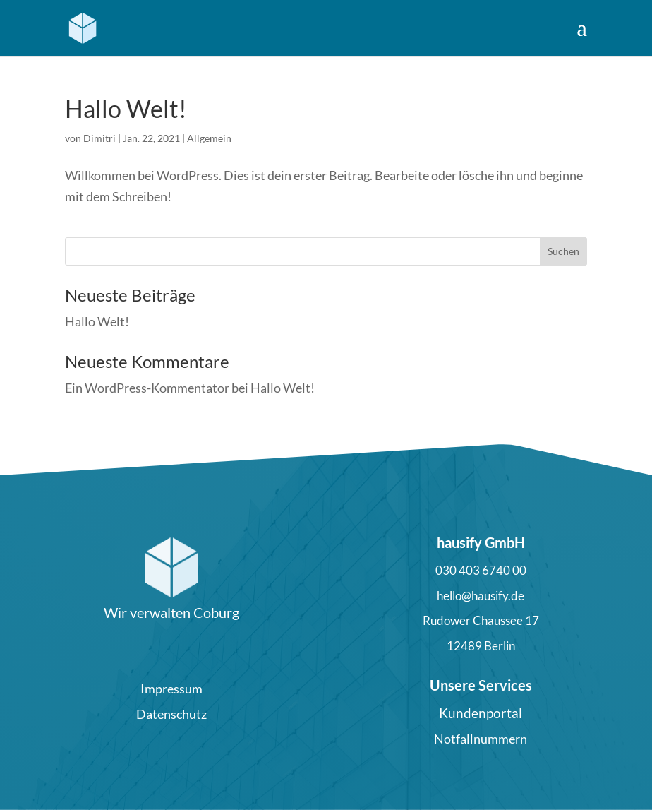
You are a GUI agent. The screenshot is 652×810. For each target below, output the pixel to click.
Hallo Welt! (126, 108)
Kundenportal (480, 713)
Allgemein (209, 138)
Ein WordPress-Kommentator (147, 387)
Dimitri (99, 138)
